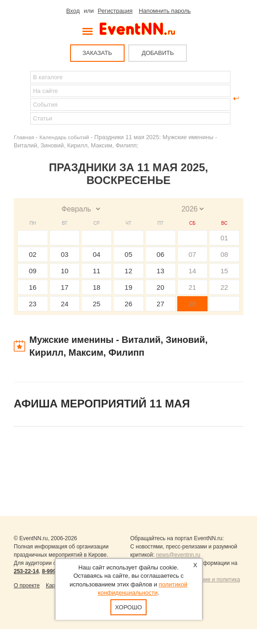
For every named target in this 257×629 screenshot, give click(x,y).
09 (33, 271)
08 (224, 254)
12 (128, 271)
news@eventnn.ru (178, 555)
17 (65, 287)
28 (193, 304)
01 (224, 238)
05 (128, 254)
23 (33, 304)
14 (193, 271)
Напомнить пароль (165, 10)
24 (65, 304)
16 (33, 287)
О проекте (27, 585)
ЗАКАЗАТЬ (97, 52)
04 (96, 254)
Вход (73, 10)
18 (96, 287)
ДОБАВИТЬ (158, 52)
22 (224, 287)
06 (160, 254)
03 (65, 254)
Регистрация (115, 10)
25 (96, 304)
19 (128, 287)
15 (224, 271)
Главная (24, 137)
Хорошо (128, 607)
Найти (21, 98)
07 (193, 254)
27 (160, 304)
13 (160, 271)
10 (65, 271)
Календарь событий (64, 137)
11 (96, 271)
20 (160, 287)
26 (128, 304)
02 (33, 254)
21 (193, 287)
